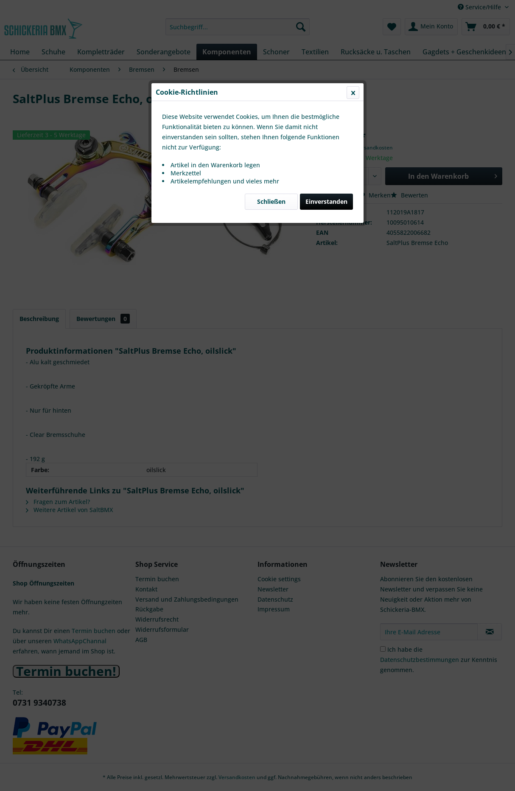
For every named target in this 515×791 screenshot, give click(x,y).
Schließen (271, 201)
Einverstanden (326, 201)
